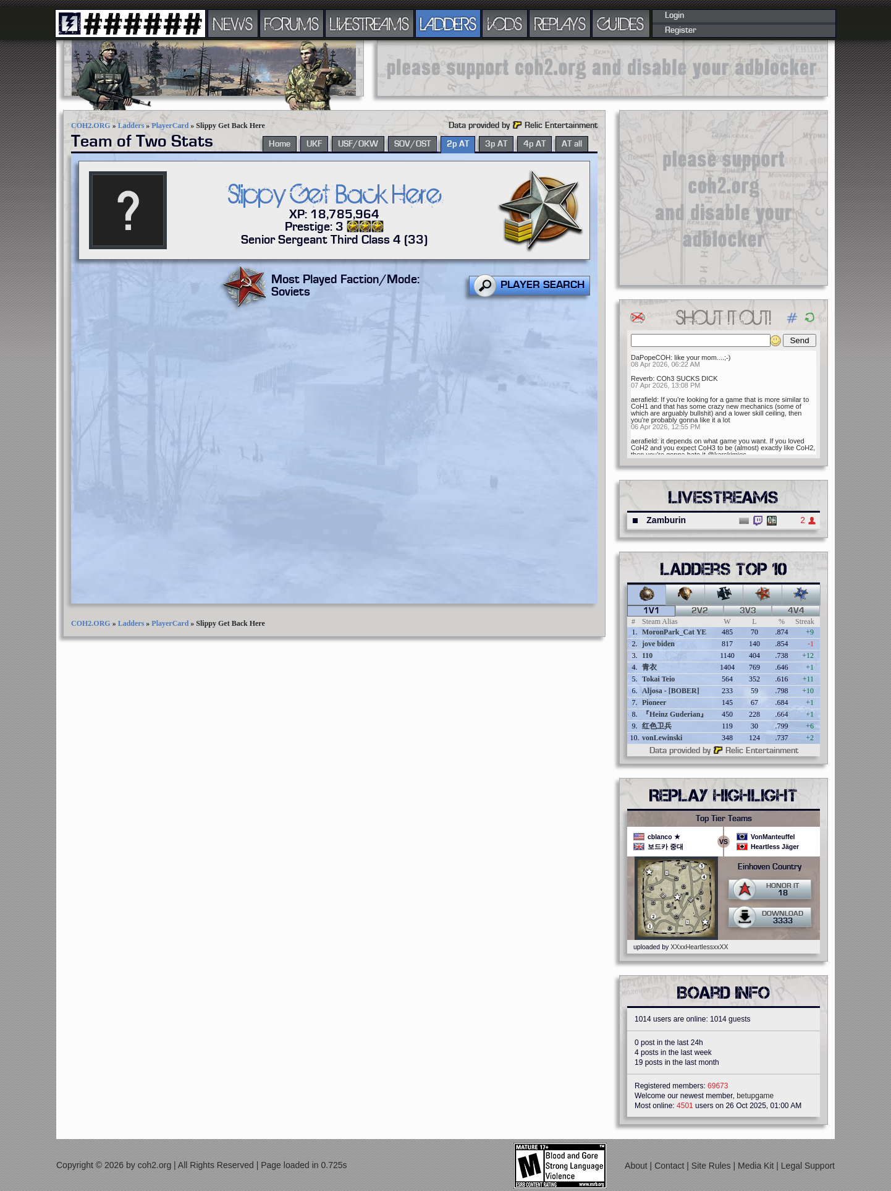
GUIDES (621, 23)
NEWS (233, 23)
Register (680, 30)
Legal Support (808, 1166)
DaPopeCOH (650, 357)
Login (674, 15)
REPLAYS (560, 23)
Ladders (131, 125)
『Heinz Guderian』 (674, 714)
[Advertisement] (602, 68)
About (637, 1166)
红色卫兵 (657, 726)
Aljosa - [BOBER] (670, 690)
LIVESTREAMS (369, 23)
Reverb (641, 378)
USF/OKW (358, 144)
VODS (505, 23)
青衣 (649, 667)
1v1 (651, 611)
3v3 (748, 611)
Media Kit (757, 1166)
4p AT (534, 144)
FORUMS (291, 23)
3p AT (496, 144)
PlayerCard (169, 125)
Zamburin (666, 520)
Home (279, 144)
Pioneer (654, 702)
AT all (572, 144)
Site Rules (712, 1166)
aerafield (644, 399)
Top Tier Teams (724, 818)
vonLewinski (662, 737)
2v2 (699, 611)
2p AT (458, 144)
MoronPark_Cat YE (674, 632)
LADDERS (448, 23)
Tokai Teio (658, 679)
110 (647, 655)
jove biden (658, 643)
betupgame (755, 1095)
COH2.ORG (91, 125)
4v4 (796, 611)
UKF (314, 144)
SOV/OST (412, 144)
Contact (670, 1166)
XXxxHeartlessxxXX (699, 946)
